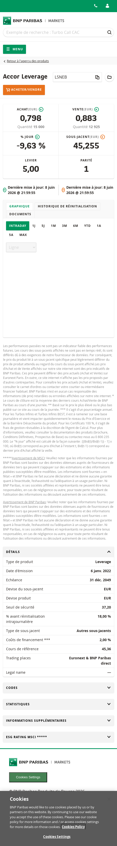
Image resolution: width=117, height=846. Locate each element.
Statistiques (58, 704)
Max (23, 235)
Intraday (17, 226)
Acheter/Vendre (24, 90)
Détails (58, 552)
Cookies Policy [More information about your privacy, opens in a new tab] (73, 829)
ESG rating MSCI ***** (58, 737)
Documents (20, 214)
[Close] (108, 801)
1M (53, 226)
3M (64, 226)
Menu (14, 49)
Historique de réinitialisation (67, 206)
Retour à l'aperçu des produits (28, 61)
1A (99, 226)
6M (75, 226)
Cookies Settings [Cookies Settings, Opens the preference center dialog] (56, 839)
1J (34, 226)
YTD (87, 226)
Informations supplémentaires (58, 720)
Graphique (19, 206)
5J (43, 226)
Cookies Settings (28, 777)
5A (11, 235)
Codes (58, 688)
